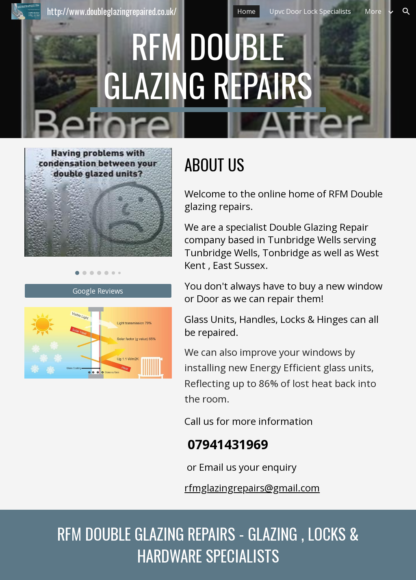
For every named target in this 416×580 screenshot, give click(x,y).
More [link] (373, 11)
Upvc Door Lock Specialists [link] (310, 11)
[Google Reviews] (98, 291)
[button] (406, 11)
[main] (208, 69)
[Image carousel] (98, 211)
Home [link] (246, 11)
